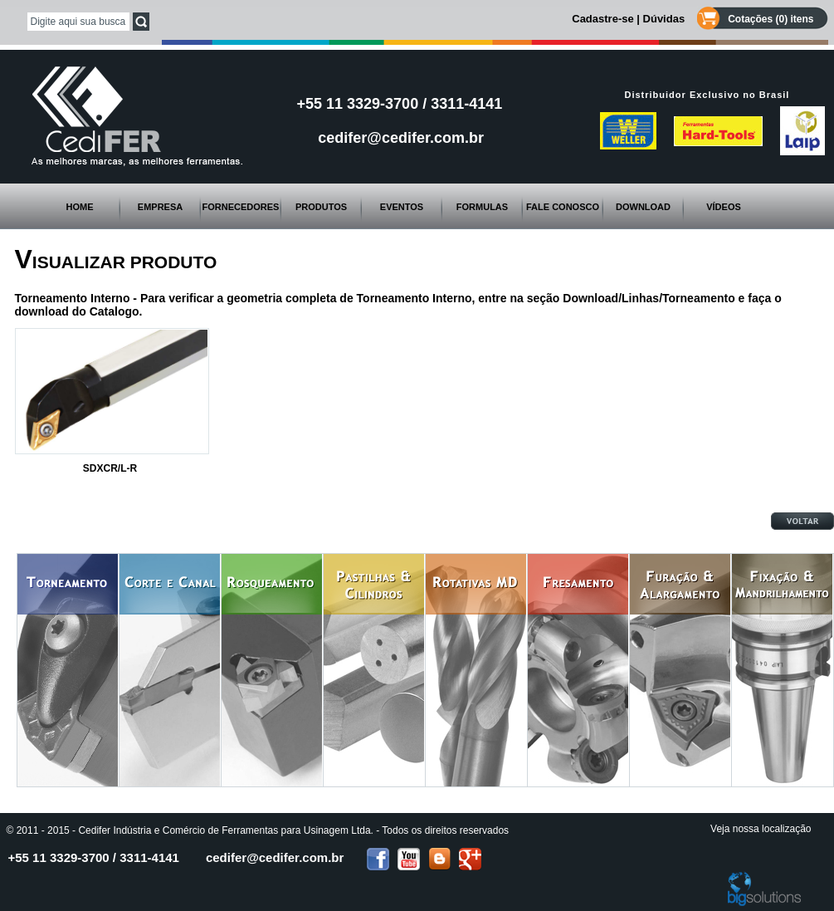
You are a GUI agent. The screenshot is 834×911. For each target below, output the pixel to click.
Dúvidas (664, 18)
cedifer (275, 857)
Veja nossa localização (760, 829)
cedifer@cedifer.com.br (401, 138)
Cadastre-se (602, 18)
